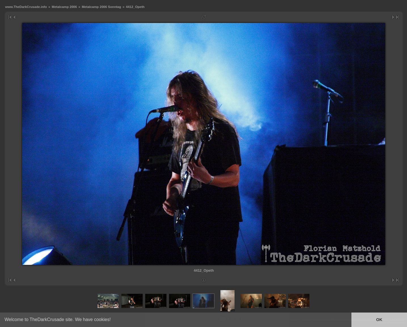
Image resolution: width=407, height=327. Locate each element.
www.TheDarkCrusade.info (26, 7)
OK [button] (379, 319)
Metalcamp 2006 (64, 7)
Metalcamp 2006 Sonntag (101, 7)
